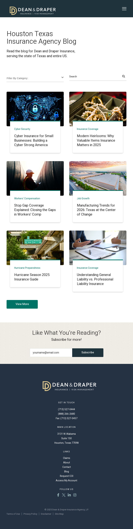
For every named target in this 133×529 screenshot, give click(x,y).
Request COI (66, 476)
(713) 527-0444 (66, 409)
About (66, 462)
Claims (66, 458)
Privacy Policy (30, 514)
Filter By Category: (17, 78)
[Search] (123, 77)
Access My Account (66, 480)
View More (22, 304)
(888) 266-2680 (66, 414)
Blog (66, 471)
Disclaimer (46, 514)
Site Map (59, 514)
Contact (66, 467)
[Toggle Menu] (124, 8)
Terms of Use (13, 514)
